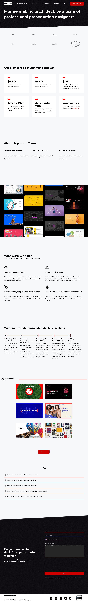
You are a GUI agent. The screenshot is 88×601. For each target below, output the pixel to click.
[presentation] (50, 565)
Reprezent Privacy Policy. (62, 578)
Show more (44, 452)
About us (34, 3)
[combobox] (46, 539)
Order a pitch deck (77, 3)
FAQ (64, 3)
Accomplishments (22, 3)
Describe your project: (51, 543)
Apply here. (75, 108)
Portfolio (56, 3)
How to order (45, 3)
